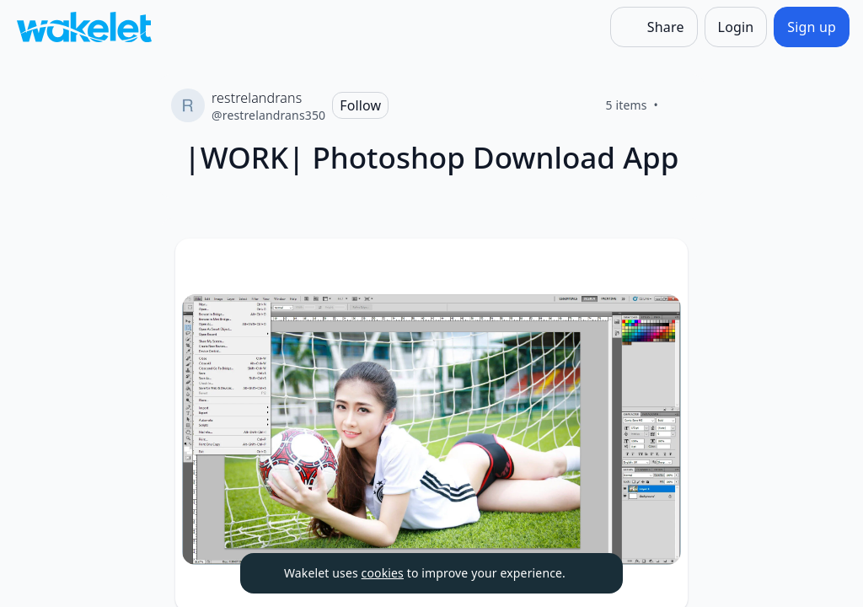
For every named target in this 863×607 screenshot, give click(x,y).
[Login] (736, 27)
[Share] (654, 27)
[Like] (678, 105)
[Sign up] (812, 27)
